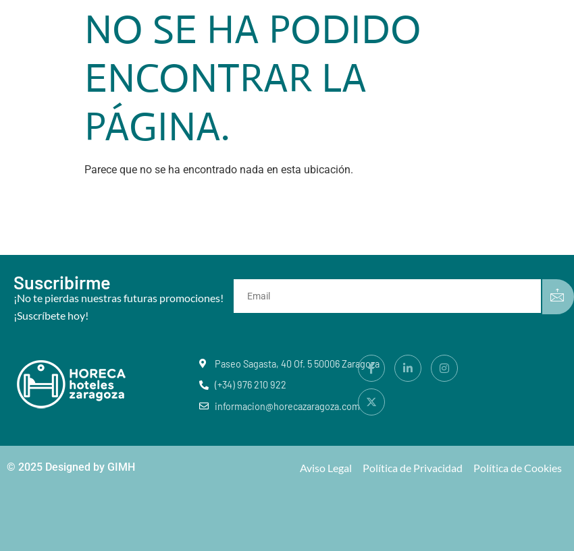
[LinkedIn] (407, 368)
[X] (371, 401)
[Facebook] (371, 368)
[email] (390, 296)
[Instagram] (444, 368)
